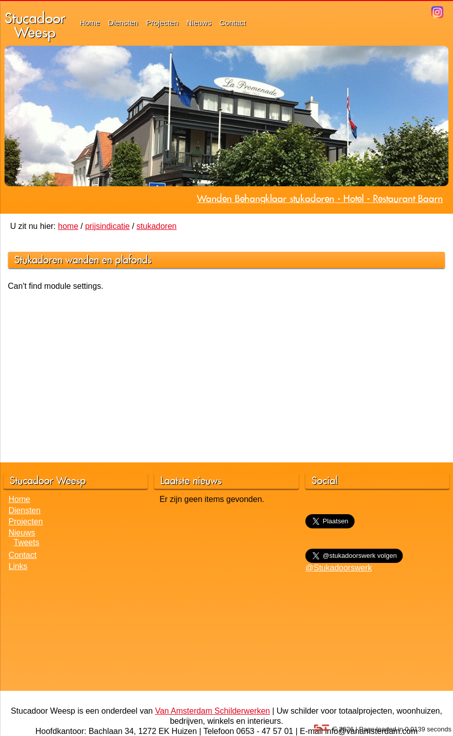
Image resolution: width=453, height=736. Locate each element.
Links (18, 566)
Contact (233, 22)
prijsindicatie (107, 226)
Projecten (162, 22)
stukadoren (156, 226)
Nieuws (199, 22)
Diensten (123, 22)
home (68, 226)
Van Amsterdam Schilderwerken (212, 711)
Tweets (27, 542)
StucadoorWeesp (35, 25)
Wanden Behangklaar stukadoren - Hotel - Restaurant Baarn (320, 198)
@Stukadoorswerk (338, 567)
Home (90, 22)
